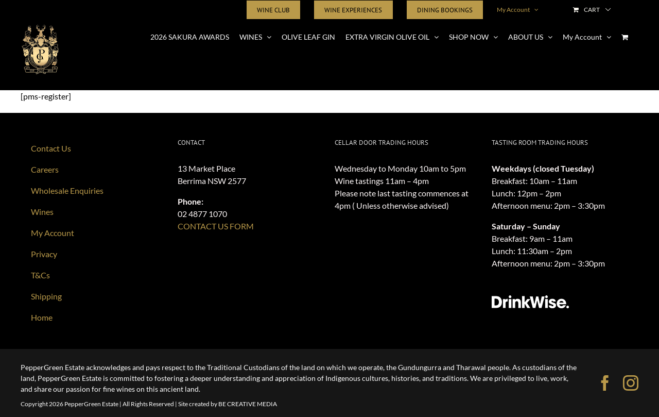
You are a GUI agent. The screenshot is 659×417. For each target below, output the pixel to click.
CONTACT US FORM (216, 226)
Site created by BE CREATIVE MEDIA (227, 404)
